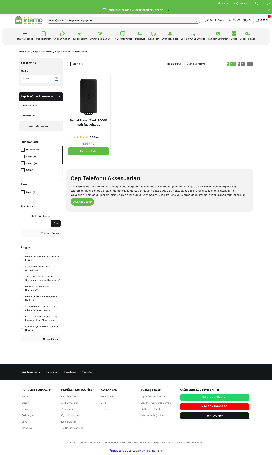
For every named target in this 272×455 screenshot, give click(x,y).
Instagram (52, 372)
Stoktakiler (78, 63)
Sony (25, 423)
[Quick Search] (35, 224)
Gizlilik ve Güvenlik (152, 410)
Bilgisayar (67, 410)
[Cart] (261, 20)
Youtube (88, 372)
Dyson (26, 403)
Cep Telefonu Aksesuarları (71, 51)
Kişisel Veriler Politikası (154, 397)
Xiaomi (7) (31, 164)
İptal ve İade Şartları (153, 416)
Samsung (27, 410)
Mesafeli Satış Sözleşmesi (156, 403)
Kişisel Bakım (69, 423)
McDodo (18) (33, 150)
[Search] (123, 20)
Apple (25, 397)
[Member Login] (240, 20)
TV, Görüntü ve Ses (73, 429)
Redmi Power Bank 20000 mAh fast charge (88, 122)
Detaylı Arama (50, 233)
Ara (56, 224)
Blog (256, 3)
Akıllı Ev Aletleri (70, 403)
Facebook (71, 372)
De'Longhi (28, 416)
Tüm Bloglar (51, 339)
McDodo (27, 429)
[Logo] (28, 20)
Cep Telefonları (70, 397)
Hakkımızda (222, 3)
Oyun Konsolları (71, 416)
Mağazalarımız (241, 3)
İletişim (267, 3)
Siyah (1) (31, 192)
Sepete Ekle (88, 151)
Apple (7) (31, 157)
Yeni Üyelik (107, 397)
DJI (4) (30, 170)
